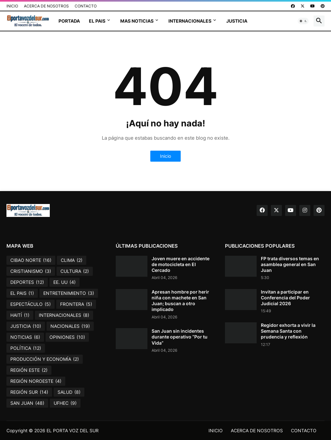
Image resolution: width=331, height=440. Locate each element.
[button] (303, 21)
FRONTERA (76, 304)
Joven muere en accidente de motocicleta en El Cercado (180, 264)
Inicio (165, 156)
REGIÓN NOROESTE (35, 381)
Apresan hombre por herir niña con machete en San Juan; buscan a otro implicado (180, 300)
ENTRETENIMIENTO (68, 293)
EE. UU (64, 282)
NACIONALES (70, 326)
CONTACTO (86, 6)
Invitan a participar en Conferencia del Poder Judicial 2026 (285, 297)
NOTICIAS (25, 337)
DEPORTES (27, 282)
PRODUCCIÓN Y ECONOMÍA (44, 359)
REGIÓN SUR (29, 392)
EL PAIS (97, 21)
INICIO (12, 6)
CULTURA (74, 271)
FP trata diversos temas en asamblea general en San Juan (290, 264)
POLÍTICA (25, 348)
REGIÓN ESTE (29, 370)
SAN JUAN (27, 403)
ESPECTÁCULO (30, 304)
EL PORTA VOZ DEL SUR (73, 430)
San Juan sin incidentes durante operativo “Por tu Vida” (180, 336)
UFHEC (65, 403)
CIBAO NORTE (30, 260)
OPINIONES (67, 337)
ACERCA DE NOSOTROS (46, 6)
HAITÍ (19, 315)
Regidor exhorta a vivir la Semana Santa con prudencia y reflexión (288, 330)
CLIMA (71, 260)
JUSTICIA (236, 21)
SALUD (69, 392)
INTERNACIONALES (189, 21)
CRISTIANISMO (30, 271)
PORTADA (69, 21)
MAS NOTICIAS (137, 21)
